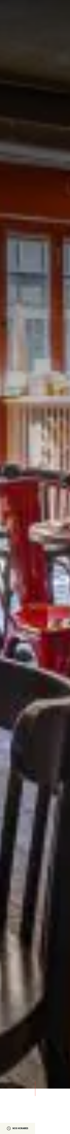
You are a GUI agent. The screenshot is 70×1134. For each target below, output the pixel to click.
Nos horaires (17, 1128)
